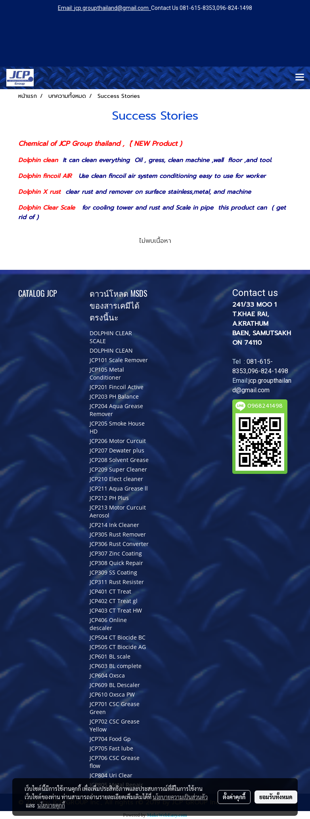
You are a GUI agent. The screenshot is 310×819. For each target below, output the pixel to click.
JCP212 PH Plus (109, 498)
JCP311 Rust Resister (117, 582)
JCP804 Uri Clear (111, 775)
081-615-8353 (197, 8)
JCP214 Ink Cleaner (114, 525)
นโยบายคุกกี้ (51, 805)
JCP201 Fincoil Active (117, 387)
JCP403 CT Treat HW (116, 610)
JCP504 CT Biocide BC (117, 637)
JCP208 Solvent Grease (119, 460)
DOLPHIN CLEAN (111, 350)
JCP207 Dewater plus (117, 450)
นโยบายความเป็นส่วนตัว (180, 796)
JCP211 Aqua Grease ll (119, 488)
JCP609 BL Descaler (115, 685)
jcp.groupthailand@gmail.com (111, 8)
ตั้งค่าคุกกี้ (234, 796)
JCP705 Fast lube (111, 748)
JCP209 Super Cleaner (118, 469)
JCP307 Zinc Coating (116, 553)
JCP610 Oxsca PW (112, 694)
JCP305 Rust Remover (118, 534)
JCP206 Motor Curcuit (118, 441)
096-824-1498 (234, 8)
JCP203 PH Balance (114, 396)
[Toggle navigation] (299, 77)
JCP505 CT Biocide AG (118, 647)
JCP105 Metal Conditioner (107, 373)
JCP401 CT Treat (110, 591)
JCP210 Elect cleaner (116, 479)
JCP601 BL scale (110, 656)
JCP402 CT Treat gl (114, 601)
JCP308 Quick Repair (116, 563)
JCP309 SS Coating (113, 572)
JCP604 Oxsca (107, 675)
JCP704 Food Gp (110, 739)
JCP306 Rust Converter (119, 544)
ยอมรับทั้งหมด (276, 796)
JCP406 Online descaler (108, 624)
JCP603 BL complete (116, 666)
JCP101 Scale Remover (119, 360)
